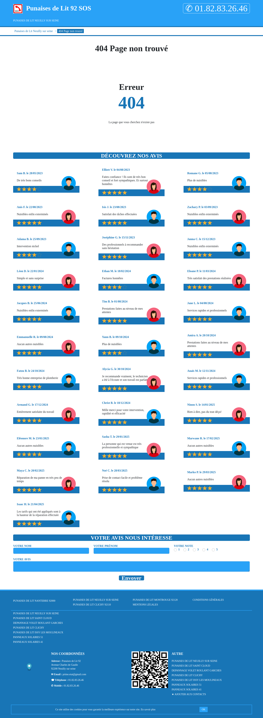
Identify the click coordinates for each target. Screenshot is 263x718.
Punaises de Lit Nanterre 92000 (34, 600)
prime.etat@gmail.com (74, 674)
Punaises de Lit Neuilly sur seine (36, 20)
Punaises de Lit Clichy (28, 627)
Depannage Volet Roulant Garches (38, 623)
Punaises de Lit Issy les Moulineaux (38, 632)
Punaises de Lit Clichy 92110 (92, 604)
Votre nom (22, 545)
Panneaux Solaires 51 (28, 637)
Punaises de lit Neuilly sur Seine (36, 613)
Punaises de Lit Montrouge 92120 (155, 600)
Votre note (183, 545)
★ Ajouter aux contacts (189, 694)
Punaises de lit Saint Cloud (32, 618)
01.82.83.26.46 (76, 680)
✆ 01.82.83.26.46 (216, 8)
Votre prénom (106, 545)
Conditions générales (208, 600)
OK (203, 709)
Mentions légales (145, 604)
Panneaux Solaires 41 (28, 642)
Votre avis (22, 559)
